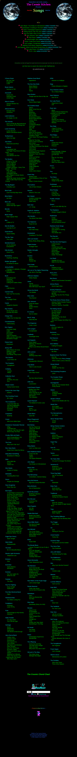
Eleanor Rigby (11, 166)
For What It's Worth (12, 263)
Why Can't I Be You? (13, 444)
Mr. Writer (55, 415)
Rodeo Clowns (33, 306)
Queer (9, 627)
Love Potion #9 (11, 359)
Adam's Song (11, 204)
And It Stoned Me (34, 568)
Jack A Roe (32, 148)
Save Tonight (11, 538)
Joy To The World (57, 475)
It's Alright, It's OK (12, 118)
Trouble (9, 371)
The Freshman (56, 548)
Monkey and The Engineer (37, 151)
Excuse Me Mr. (33, 200)
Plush (54, 422)
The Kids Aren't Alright (36, 645)
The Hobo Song (34, 654)
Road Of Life (33, 224)
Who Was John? (12, 659)
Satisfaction (55, 315)
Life (53, 104)
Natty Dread (32, 433)
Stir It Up (31, 439)
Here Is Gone (33, 87)
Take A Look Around (35, 367)
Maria (8, 211)
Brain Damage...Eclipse (59, 151)
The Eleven (32, 131)
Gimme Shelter (56, 312)
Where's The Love (34, 192)
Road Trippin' (56, 251)
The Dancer (32, 391)
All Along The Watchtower (15, 494)
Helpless (54, 626)
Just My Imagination (13, 405)
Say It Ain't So (56, 578)
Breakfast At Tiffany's (13, 456)
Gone (31, 408)
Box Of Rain (33, 115)
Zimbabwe (32, 442)
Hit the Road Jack (12, 311)
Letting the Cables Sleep (14, 282)
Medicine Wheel (57, 594)
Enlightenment (33, 572)
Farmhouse (55, 144)
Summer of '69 (11, 89)
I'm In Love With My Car (59, 206)
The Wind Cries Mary (35, 218)
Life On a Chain (57, 614)
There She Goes (57, 358)
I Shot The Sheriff (34, 428)
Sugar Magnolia (34, 166)
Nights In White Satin (35, 552)
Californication (56, 244)
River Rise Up (11, 487)
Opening (54, 231)
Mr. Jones (10, 398)
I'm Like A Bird (11, 620)
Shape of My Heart (57, 180)
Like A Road (10, 643)
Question (32, 553)
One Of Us (55, 97)
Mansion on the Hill (58, 630)
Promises (9, 334)
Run (8, 381)
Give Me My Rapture (35, 574)
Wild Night (32, 577)
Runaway (54, 340)
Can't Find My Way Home (14, 192)
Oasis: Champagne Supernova (31, 29)
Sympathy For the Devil (59, 317)
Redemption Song (34, 436)
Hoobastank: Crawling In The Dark (31, 27)
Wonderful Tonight (12, 338)
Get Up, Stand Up (34, 427)
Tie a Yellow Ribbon (58, 92)
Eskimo (9, 392)
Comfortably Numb (57, 153)
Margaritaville (11, 272)
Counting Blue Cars (13, 476)
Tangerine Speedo (12, 305)
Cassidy (31, 121)
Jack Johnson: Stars (32, 35)
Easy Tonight (11, 587)
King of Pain (55, 179)
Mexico (31, 259)
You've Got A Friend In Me (37, 590)
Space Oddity (11, 233)
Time (53, 159)
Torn (30, 252)
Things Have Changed (14, 526)
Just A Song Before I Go (14, 437)
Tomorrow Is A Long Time (15, 528)
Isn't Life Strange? (34, 550)
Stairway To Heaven (35, 343)
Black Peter (32, 114)
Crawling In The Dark (35, 235)
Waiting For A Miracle (13, 654)
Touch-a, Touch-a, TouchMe (60, 305)
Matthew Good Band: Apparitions (32, 45)
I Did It (31, 457)
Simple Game (33, 555)
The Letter (10, 239)
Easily (53, 245)
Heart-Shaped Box (34, 616)
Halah (31, 471)
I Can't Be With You (13, 404)
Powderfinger (56, 633)
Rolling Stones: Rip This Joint (32, 31)
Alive (53, 168)
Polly (30, 621)
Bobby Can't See (34, 389)
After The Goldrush (58, 621)
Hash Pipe (55, 576)
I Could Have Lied (57, 247)
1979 (53, 373)
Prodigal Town (33, 246)
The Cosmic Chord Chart (38, 674)
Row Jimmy (32, 158)
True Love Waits (57, 221)
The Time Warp (56, 303)
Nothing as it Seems (58, 119)
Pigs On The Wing (57, 157)
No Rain (9, 198)
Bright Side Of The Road (36, 569)
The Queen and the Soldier (60, 542)
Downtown (10, 344)
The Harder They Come (14, 354)
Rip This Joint (56, 314)
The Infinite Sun (56, 232)
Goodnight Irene (34, 336)
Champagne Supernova (36, 637)
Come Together (11, 162)
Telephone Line (11, 555)
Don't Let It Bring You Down (60, 623)
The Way (9, 581)
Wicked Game (33, 266)
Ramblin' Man (11, 111)
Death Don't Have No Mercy (15, 450)
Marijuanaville (11, 544)
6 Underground (56, 379)
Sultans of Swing (12, 470)
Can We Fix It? (11, 228)
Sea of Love (55, 137)
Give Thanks (55, 228)
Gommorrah (10, 640)
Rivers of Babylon (57, 437)
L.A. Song (32, 207)
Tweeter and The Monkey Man (61, 518)
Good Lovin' (55, 238)
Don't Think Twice (12, 497)
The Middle (32, 292)
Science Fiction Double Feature (61, 302)
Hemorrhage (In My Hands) (15, 612)
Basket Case (33, 176)
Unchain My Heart (12, 312)
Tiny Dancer (32, 298)
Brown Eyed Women (35, 118)
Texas (54, 429)
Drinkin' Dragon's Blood (59, 212)
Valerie (9, 652)
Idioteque (54, 219)
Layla (8, 331)
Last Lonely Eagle (34, 583)
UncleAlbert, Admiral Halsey (37, 477)
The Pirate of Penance (36, 533)
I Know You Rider (34, 144)
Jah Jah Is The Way (35, 272)
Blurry (53, 201)
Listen (9, 378)
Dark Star (32, 126)
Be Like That (10, 80)
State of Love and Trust (59, 121)
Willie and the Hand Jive (14, 337)
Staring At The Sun (58, 531)
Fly (53, 444)
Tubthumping (10, 323)
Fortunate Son (11, 428)
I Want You (10, 505)
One (53, 477)
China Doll (32, 123)
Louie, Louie (33, 325)
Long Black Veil (11, 149)
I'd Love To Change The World (61, 461)
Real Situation (33, 434)
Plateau (31, 510)
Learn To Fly (11, 607)
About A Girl (32, 610)
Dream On (10, 95)
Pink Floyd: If (32, 37)
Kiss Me (54, 357)
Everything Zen (11, 278)
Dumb (31, 614)
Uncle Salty (10, 98)
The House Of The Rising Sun (16, 125)
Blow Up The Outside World (60, 385)
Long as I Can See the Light (15, 430)
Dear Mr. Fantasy (57, 502)
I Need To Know (56, 128)
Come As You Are (34, 613)
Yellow (9, 372)
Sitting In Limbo (11, 351)
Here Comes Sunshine (36, 141)
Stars (30, 308)
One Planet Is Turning (58, 229)
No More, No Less (12, 379)
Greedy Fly (10, 281)
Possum (54, 146)
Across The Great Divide (59, 589)
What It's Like (11, 575)
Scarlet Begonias (34, 160)
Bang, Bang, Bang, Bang (36, 241)
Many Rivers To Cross (13, 350)
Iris (30, 89)
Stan (8, 561)
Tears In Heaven (12, 335)
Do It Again (55, 406)
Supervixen (10, 630)
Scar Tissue (55, 253)
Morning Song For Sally (59, 554)
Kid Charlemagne (57, 408)
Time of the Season (58, 664)
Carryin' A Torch (34, 571)
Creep (53, 218)
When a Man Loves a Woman (61, 360)
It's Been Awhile (57, 393)
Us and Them (56, 160)
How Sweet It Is (12, 642)
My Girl (54, 293)
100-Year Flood (57, 428)
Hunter (9, 463)
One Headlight (56, 559)
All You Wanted (11, 245)
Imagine (31, 354)
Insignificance (56, 115)
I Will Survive (11, 288)
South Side (32, 541)
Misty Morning (33, 431)
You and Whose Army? (59, 222)
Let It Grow (10, 332)
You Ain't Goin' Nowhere (14, 530)
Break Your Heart (34, 515)
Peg (53, 409)
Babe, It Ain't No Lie (35, 109)
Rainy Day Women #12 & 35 (15, 519)
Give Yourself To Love (58, 591)
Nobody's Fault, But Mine (36, 154)
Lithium (31, 617)
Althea (31, 107)
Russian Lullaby (12, 649)
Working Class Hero (35, 355)
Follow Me (55, 537)
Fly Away (54, 173)
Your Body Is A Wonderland (37, 464)
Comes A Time (11, 639)
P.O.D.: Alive (31, 51)
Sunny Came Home (13, 387)
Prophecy (54, 275)
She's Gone (32, 438)
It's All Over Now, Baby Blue (15, 513)
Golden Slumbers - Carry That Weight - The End (15, 168)
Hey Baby (32, 629)
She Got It (32, 395)
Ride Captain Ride (12, 216)
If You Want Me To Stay (59, 248)
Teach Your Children (13, 439)
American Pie (33, 501)
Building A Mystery (34, 494)
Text (57, 26)
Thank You (10, 464)
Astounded (55, 455)
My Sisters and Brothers (14, 645)
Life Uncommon (34, 285)
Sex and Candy (33, 421)
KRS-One (55, 435)
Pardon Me (32, 261)
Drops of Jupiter (57, 511)
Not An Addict (33, 314)
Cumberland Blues (34, 124)
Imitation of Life (56, 267)
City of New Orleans (35, 187)
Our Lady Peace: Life (31, 49)
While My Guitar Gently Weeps (16, 178)
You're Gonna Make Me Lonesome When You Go (13, 532)
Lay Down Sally (11, 329)
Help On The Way (34, 140)
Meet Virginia (56, 513)
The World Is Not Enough (14, 631)
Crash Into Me (33, 453)
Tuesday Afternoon (35, 556)
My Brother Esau (34, 152)
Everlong (10, 605)
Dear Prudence (11, 164)
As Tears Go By (56, 311)
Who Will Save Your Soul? (37, 286)
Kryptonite (10, 82)
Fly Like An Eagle (34, 524)
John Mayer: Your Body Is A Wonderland (31, 26)
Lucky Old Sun (11, 131)
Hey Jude (9, 170)
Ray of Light (32, 410)
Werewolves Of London (59, 657)
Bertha (31, 111)
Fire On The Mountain (35, 134)
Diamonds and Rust (13, 143)
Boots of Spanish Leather (15, 496)
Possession (32, 495)
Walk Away (32, 201)
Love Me (54, 192)
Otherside (55, 250)
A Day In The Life (12, 161)
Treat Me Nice (56, 195)
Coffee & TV (10, 222)
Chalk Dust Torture (57, 142)
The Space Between (35, 458)
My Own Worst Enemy (36, 378)
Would (9, 105)
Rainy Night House (35, 534)
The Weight (10, 154)
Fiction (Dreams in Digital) (59, 86)
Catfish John (11, 637)
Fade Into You (33, 469)
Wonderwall (32, 638)
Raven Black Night (34, 102)
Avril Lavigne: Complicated (32, 43)
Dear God (55, 603)
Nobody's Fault (11, 96)
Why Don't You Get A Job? (37, 648)
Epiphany (55, 392)
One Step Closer (34, 372)
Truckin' (31, 169)
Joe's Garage (56, 651)
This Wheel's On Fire (13, 155)
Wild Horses (55, 318)
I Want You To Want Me (14, 318)
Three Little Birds (34, 441)
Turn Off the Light (12, 621)
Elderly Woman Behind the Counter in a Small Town (59, 112)
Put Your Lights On (13, 574)
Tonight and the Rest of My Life (38, 96)
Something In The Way (36, 624)
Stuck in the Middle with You (60, 401)
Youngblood (10, 365)
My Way (54, 351)
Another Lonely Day (35, 198)
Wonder (31, 518)
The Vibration (33, 397)
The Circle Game (34, 531)
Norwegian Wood (12, 173)
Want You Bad (33, 647)
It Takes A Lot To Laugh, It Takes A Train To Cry (14, 510)
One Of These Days (58, 632)
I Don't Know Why (57, 592)
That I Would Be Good (36, 562)
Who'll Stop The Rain (13, 431)
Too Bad (31, 598)
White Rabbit (33, 278)
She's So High (11, 138)
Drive (30, 258)
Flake (31, 305)
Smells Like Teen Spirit (36, 622)
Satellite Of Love (57, 260)
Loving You (55, 193)
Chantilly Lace (11, 187)
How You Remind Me (35, 597)
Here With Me (11, 461)
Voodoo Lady (56, 571)
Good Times (10, 252)
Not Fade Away (33, 229)
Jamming (32, 430)
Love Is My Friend (34, 394)
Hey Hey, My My (57, 627)
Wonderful (10, 568)
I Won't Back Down (57, 130)
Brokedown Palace (35, 117)
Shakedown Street (34, 161)
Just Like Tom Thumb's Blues (16, 514)
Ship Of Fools (33, 163)
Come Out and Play (35, 644)
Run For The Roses (13, 648)
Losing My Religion (57, 269)
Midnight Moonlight (35, 656)
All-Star (54, 366)
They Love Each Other (14, 651)
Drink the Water (34, 303)
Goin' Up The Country (13, 294)
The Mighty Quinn (12, 522)
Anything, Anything (12, 258)
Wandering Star (56, 186)
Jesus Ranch (56, 469)
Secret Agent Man (57, 286)
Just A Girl (32, 631)
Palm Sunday (11, 646)
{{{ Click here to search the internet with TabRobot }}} (38, 66)
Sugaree (31, 168)
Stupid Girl (10, 628)
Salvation (10, 410)
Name (31, 91)
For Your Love (56, 608)
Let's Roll (55, 629)
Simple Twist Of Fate (13, 520)
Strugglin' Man (11, 353)
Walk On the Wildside (58, 262)
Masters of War (11, 517)
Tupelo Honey (33, 575)
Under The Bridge (57, 255)
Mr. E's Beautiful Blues (14, 550)
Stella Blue (32, 165)
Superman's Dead (57, 103)
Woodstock (32, 536)
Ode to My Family (12, 407)
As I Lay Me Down (34, 212)
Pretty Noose (56, 386)
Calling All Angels (57, 346)
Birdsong (32, 112)
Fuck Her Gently (57, 468)
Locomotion (32, 384)
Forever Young (11, 500)
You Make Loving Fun (13, 599)
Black (53, 110)
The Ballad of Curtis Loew (37, 403)
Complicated (33, 331)
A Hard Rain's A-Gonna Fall (15, 493)
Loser (8, 83)
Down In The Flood (13, 499)
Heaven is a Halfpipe (58, 80)
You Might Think (11, 299)
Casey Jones (33, 120)
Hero (30, 595)
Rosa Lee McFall (34, 157)
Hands (31, 283)
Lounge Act (32, 619)
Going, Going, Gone (13, 502)
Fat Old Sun (55, 154)
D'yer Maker (32, 342)
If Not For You (11, 506)
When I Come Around (35, 181)
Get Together (56, 645)
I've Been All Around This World (38, 146)
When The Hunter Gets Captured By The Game (13, 656)
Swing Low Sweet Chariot (60, 497)
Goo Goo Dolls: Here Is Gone (32, 33)
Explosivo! (55, 466)
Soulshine (10, 112)
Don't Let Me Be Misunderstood (16, 123)
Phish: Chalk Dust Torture (31, 41)
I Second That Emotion (59, 292)
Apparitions (32, 80)
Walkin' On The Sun (58, 368)
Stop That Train (57, 489)
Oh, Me (31, 508)
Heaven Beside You (13, 103)
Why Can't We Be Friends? (60, 565)
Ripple (31, 155)
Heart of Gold (56, 624)
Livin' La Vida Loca (35, 448)
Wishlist (54, 122)
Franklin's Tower (34, 135)
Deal (30, 129)
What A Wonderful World (14, 132)
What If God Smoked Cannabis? (61, 280)
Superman (10, 588)
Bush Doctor (56, 488)
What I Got (55, 438)
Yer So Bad (55, 131)
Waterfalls (55, 482)
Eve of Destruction (34, 488)
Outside (54, 395)
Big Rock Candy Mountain (37, 482)
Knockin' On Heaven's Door (15, 516)
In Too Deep (56, 449)
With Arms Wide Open (14, 421)
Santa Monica (11, 567)
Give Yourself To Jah (35, 392)
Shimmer (10, 614)
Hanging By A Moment (36, 361)
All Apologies (33, 611)
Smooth (54, 329)
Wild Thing (55, 524)
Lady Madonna (11, 172)
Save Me (32, 415)
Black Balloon (33, 86)
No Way (54, 118)
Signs (9, 594)
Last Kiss (54, 116)
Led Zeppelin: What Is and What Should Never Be (32, 47)
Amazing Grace (57, 495)
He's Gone (32, 143)
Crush (31, 455)
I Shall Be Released (13, 503)
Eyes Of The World (35, 132)
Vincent (31, 502)
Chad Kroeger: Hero (32, 39)
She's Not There (57, 662)
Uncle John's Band (35, 171)
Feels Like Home (34, 588)
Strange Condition (57, 615)
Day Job (31, 128)
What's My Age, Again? (14, 205)
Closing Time (56, 334)
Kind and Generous (35, 517)
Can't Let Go (56, 584)
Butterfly (9, 415)
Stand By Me (33, 319)
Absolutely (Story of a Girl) (37, 604)
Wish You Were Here (58, 162)
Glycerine (9, 279)
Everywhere (10, 246)
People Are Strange (13, 481)
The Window (33, 525)
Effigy (9, 427)
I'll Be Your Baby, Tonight (14, 508)
